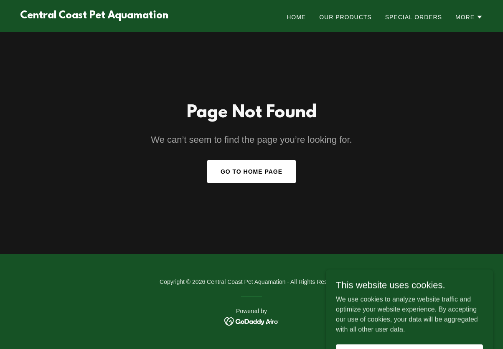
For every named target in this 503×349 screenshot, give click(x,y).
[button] (469, 17)
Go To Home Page (251, 171)
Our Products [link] (345, 17)
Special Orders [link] (413, 17)
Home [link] (296, 17)
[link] (94, 16)
